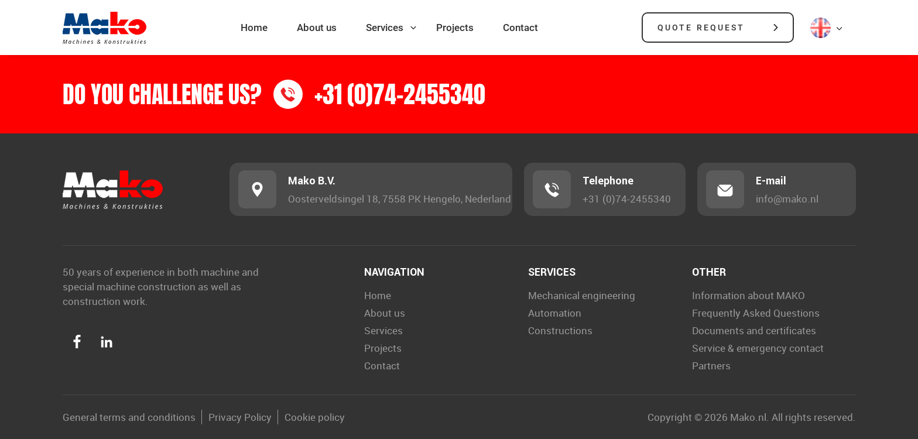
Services (384, 27)
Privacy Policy (240, 417)
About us (317, 27)
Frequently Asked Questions (756, 313)
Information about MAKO (748, 295)
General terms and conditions (129, 417)
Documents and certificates (754, 330)
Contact (520, 27)
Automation (554, 313)
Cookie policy (315, 417)
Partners (711, 365)
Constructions (560, 330)
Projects (455, 27)
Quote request (701, 27)
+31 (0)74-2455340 (627, 198)
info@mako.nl (787, 198)
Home (254, 27)
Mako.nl (748, 417)
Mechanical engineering (581, 295)
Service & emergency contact (758, 348)
